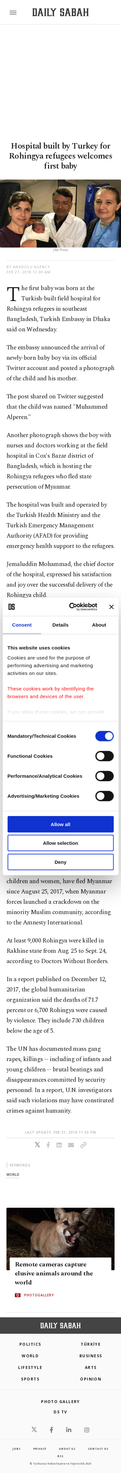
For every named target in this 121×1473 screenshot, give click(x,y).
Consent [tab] (22, 624)
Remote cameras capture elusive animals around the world (54, 1273)
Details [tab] (61, 624)
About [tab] (99, 624)
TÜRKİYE (91, 1344)
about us (67, 1448)
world (12, 1174)
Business (90, 1356)
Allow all (60, 824)
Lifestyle (30, 1367)
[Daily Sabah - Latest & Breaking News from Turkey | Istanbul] (60, 12)
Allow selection (60, 843)
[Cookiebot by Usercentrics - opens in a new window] (72, 607)
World (30, 1356)
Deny (60, 861)
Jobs (16, 1448)
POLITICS (30, 1344)
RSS (60, 1456)
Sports (30, 1379)
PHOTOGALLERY (39, 1295)
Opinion (90, 1379)
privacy (40, 1448)
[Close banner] (111, 607)
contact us (98, 1448)
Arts (91, 1367)
